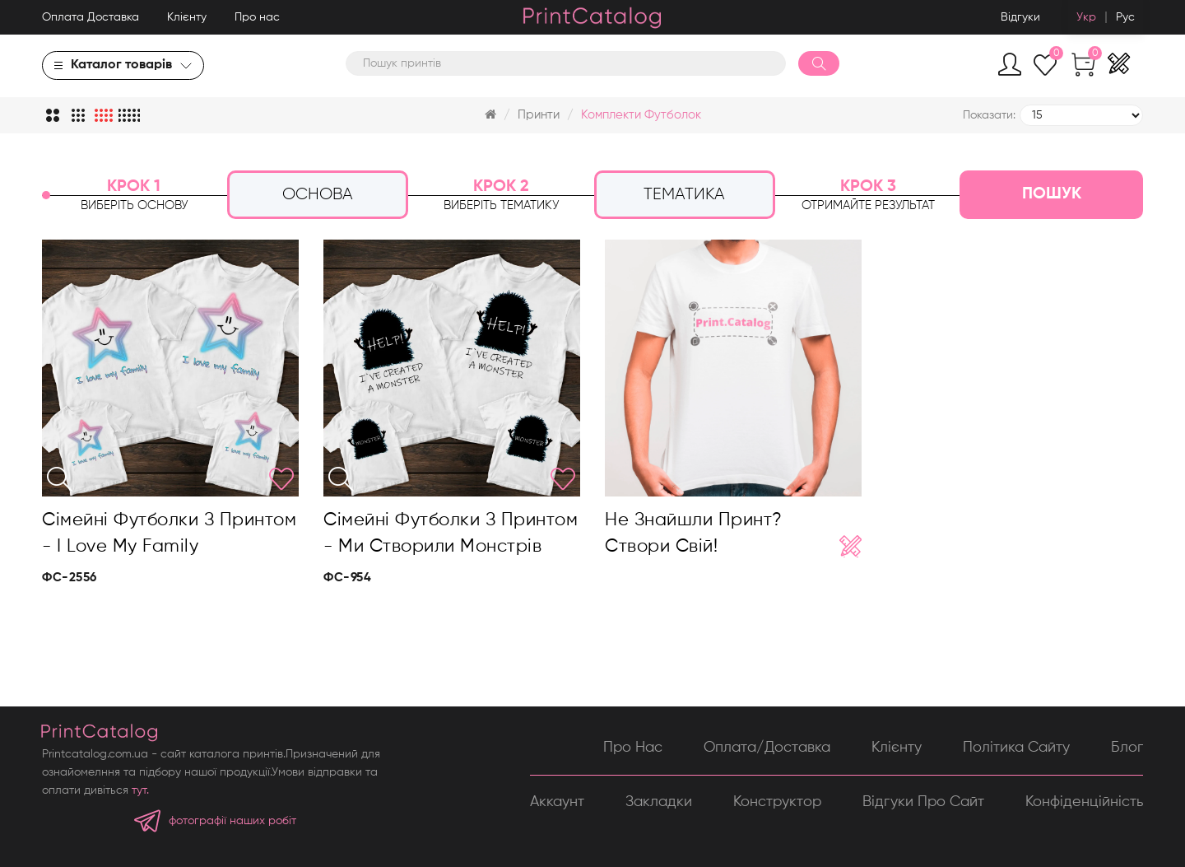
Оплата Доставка (90, 17)
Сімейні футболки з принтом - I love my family (169, 533)
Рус (1125, 17)
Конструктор (777, 802)
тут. (140, 790)
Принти (539, 115)
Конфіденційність (1084, 802)
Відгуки (1020, 17)
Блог (1127, 747)
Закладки (658, 802)
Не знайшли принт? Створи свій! (694, 533)
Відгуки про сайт (923, 802)
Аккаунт (557, 802)
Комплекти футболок (641, 115)
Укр (1086, 17)
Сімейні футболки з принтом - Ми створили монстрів (450, 533)
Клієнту (187, 17)
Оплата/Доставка (767, 747)
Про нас (257, 17)
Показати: (989, 115)
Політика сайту (1016, 747)
